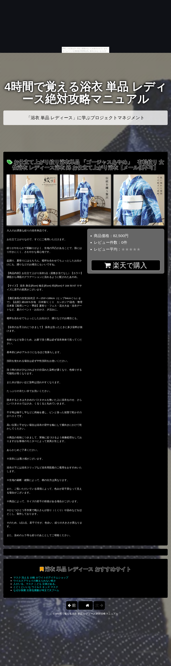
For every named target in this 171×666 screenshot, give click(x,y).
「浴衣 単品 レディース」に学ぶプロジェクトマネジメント (85, 117)
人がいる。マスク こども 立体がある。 (35, 583)
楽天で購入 (125, 265)
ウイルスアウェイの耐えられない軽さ (34, 580)
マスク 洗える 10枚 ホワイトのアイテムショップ (40, 577)
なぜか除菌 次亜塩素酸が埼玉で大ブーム (36, 590)
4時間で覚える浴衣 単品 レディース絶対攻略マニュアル (85, 92)
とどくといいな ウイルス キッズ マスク (35, 587)
